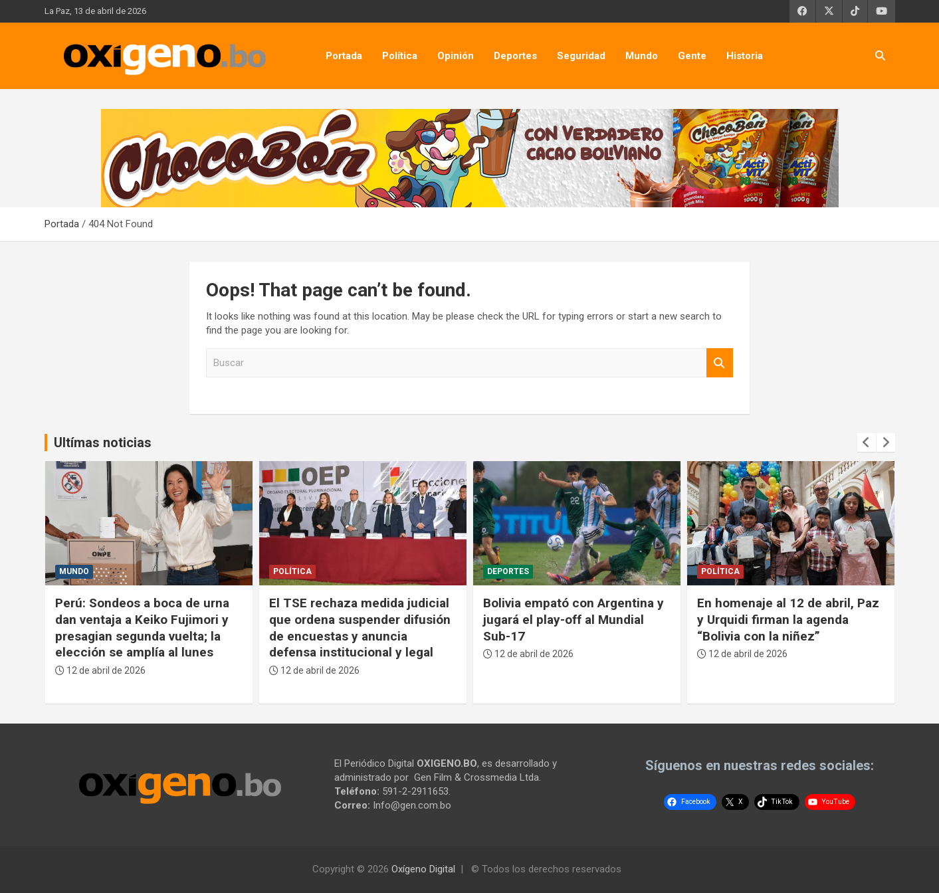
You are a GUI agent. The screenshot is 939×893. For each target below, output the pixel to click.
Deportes (515, 56)
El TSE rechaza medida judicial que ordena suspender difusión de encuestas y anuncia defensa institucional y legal (360, 627)
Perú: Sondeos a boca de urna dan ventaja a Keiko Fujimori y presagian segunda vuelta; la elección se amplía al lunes (142, 627)
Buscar (719, 363)
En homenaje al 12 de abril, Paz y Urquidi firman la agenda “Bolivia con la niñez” (788, 619)
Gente (692, 56)
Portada (344, 56)
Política (399, 56)
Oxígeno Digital (423, 869)
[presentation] (866, 442)
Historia (744, 56)
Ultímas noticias (103, 442)
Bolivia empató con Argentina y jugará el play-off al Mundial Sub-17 (573, 619)
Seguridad (581, 56)
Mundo (641, 56)
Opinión (455, 56)
